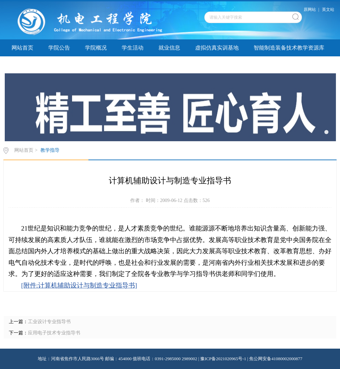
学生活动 (132, 48)
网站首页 (22, 48)
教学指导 (96, 65)
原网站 (310, 9)
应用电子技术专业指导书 (54, 332)
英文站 (328, 9)
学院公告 (59, 48)
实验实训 (59, 65)
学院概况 (96, 48)
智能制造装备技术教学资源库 (289, 48)
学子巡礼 (22, 65)
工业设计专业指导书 (49, 321)
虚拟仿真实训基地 (217, 48)
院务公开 (132, 65)
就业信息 (169, 48)
